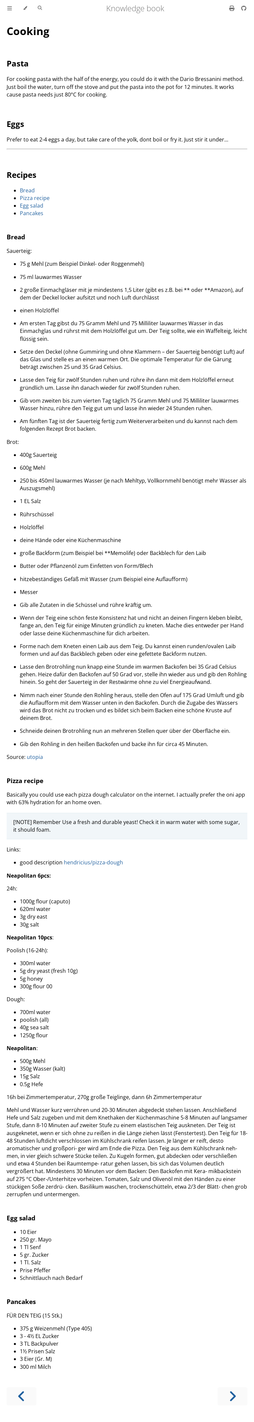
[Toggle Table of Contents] (10, 8)
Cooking (28, 31)
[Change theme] (25, 8)
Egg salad (31, 205)
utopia (35, 757)
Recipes (21, 174)
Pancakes (31, 213)
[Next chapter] (232, 1396)
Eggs (15, 123)
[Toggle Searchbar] (39, 8)
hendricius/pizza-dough (93, 862)
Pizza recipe (35, 198)
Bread (27, 190)
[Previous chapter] (21, 1396)
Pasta (18, 63)
